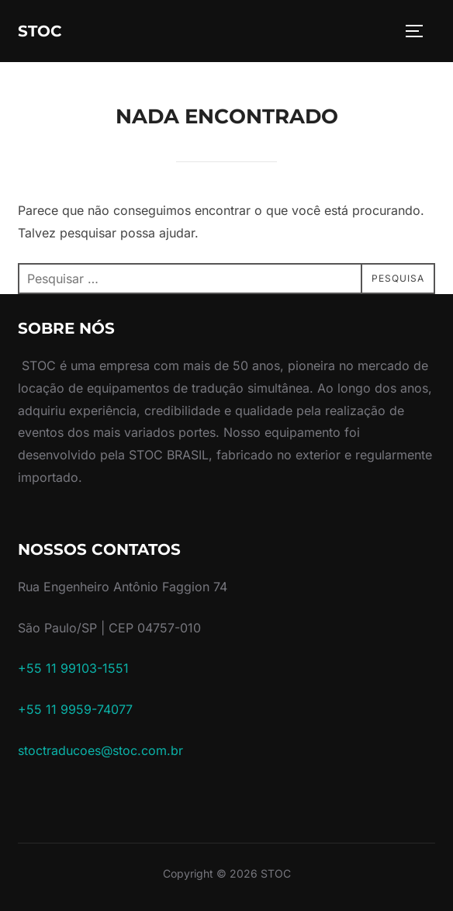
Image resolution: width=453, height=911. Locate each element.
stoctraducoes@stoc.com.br (100, 750)
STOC (40, 31)
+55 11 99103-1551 (73, 668)
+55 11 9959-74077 (75, 709)
